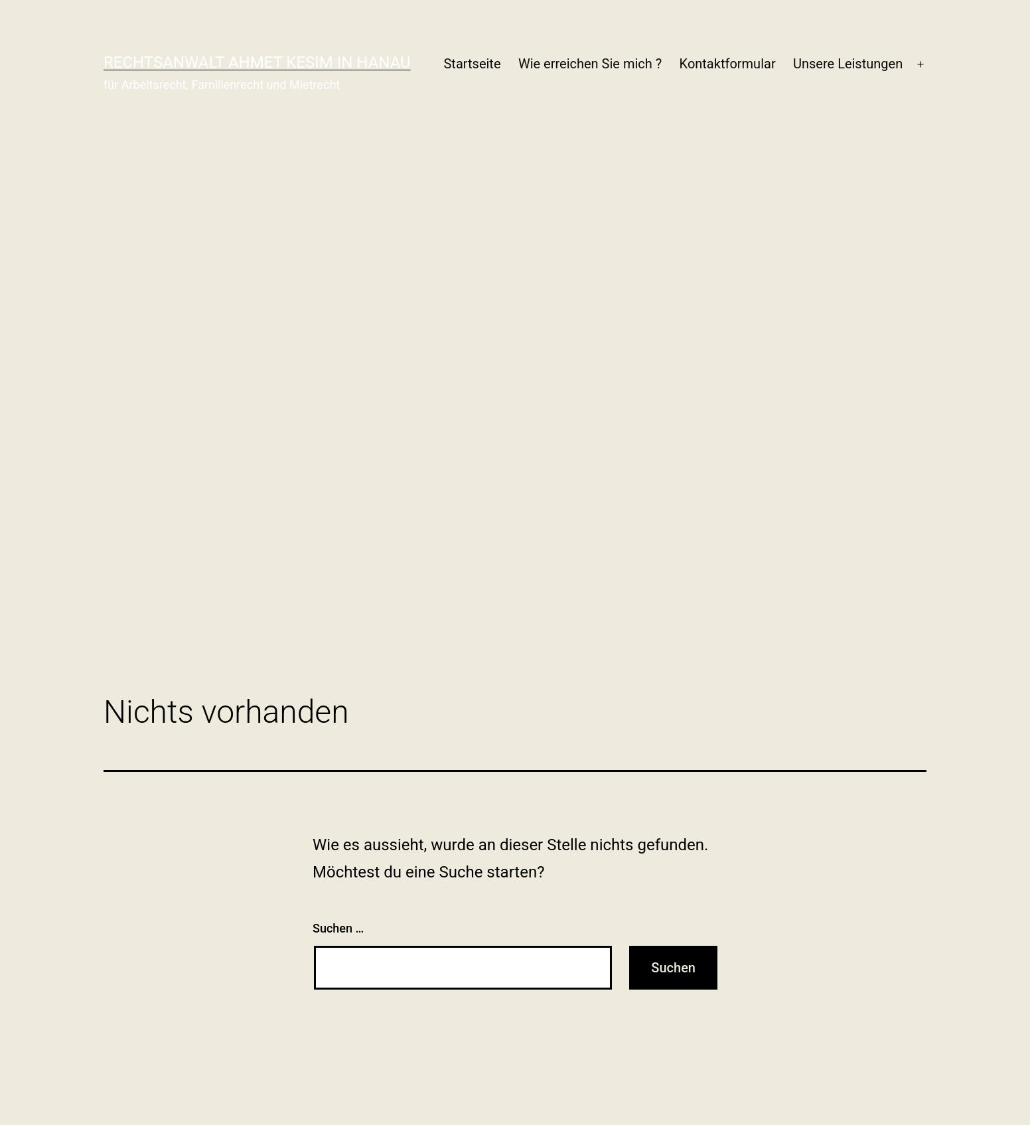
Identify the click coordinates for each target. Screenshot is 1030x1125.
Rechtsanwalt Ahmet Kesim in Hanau (257, 62)
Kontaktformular (728, 64)
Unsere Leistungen (848, 64)
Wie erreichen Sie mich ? (590, 64)
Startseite (471, 64)
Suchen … (338, 928)
